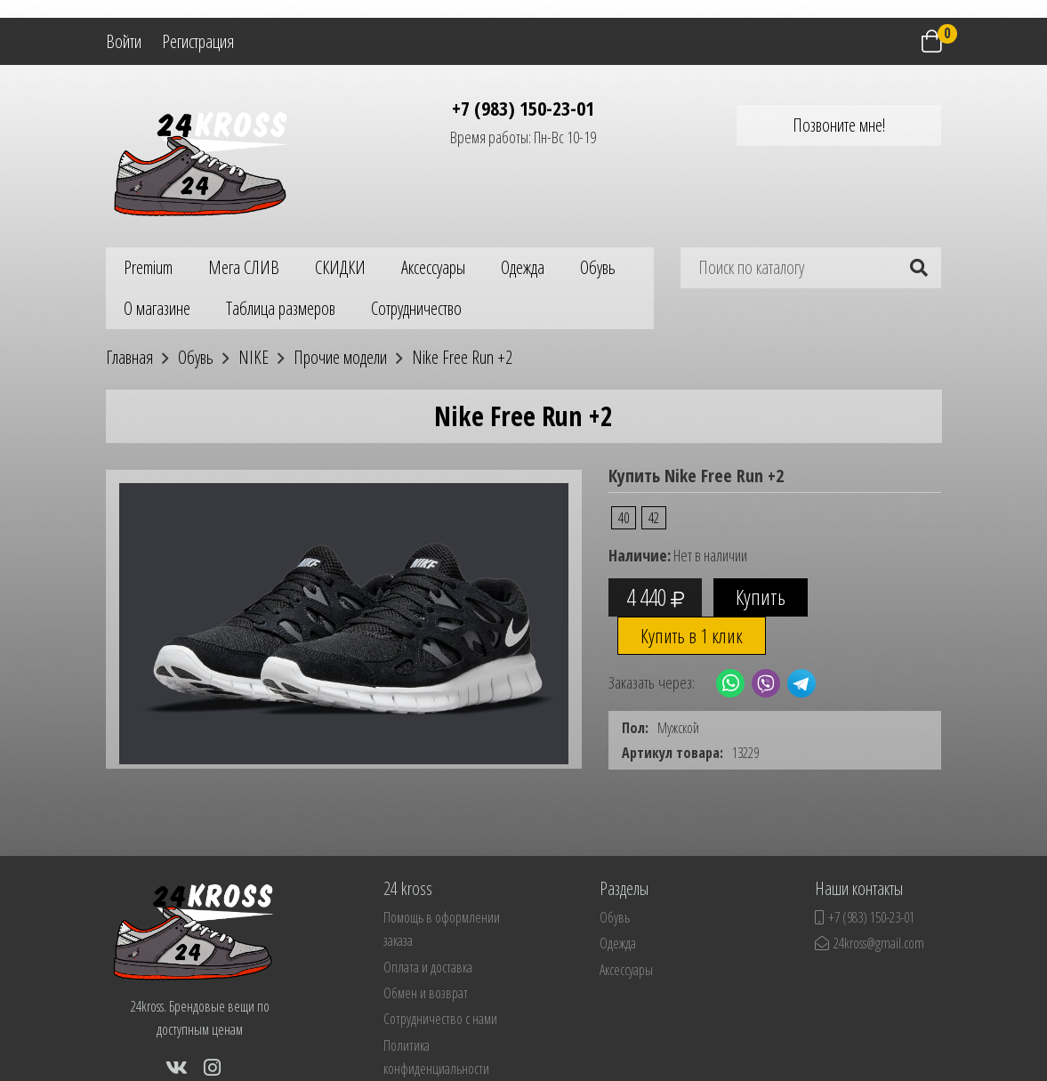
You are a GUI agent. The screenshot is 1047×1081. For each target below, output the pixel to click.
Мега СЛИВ (243, 267)
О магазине (157, 308)
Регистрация (198, 41)
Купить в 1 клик (691, 635)
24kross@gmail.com (869, 943)
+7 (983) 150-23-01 (523, 107)
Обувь (598, 267)
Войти (123, 41)
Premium (148, 267)
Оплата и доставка (427, 967)
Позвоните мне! (839, 125)
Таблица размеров (280, 308)
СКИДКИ (340, 267)
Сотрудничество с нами (440, 1019)
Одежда (522, 267)
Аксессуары (433, 267)
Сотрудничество (416, 308)
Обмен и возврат (425, 993)
